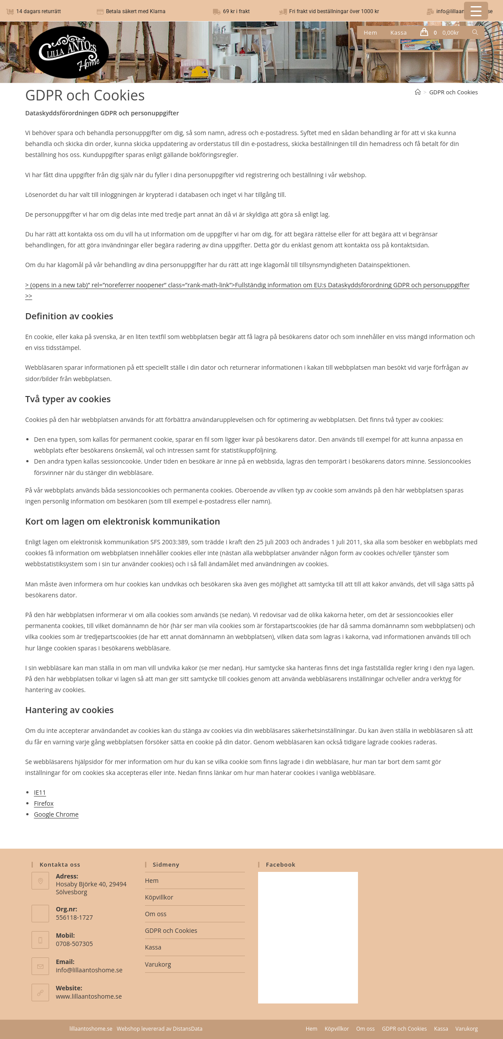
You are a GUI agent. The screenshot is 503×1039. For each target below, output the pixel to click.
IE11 (40, 792)
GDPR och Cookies (453, 92)
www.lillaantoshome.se (89, 996)
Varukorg (158, 964)
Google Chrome (56, 814)
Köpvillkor (159, 897)
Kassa (153, 947)
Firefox (43, 803)
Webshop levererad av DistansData (160, 1028)
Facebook (281, 864)
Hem (152, 880)
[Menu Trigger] (476, 11)
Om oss (155, 914)
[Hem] (418, 92)
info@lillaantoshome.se (89, 970)
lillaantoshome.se (90, 1028)
